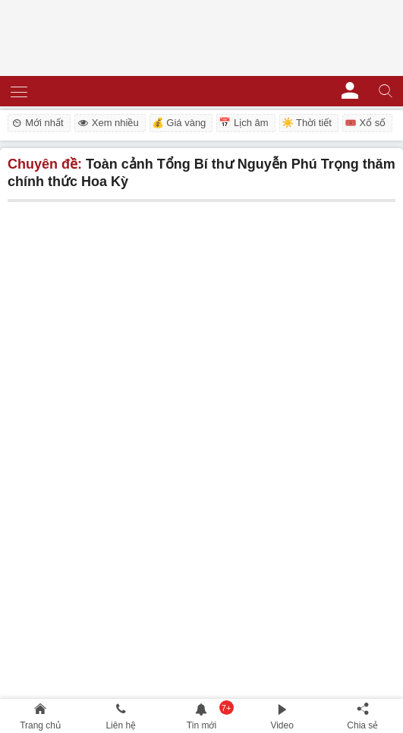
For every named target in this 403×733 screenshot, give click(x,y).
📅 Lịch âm (243, 122)
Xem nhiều (108, 122)
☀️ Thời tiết (307, 122)
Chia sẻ (362, 725)
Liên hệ (120, 725)
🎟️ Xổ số (365, 122)
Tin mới (201, 725)
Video (281, 725)
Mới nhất (37, 122)
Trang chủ (40, 725)
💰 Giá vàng (179, 122)
